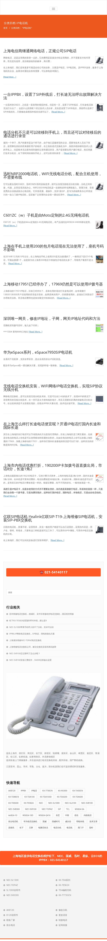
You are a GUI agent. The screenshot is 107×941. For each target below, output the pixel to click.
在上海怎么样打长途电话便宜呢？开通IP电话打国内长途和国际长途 (52, 425)
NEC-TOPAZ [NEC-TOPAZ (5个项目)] (47, 809)
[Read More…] (9, 77)
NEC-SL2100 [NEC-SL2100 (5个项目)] (70, 803)
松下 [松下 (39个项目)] (22, 827)
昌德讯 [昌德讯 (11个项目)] (11, 827)
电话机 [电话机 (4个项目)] (69, 827)
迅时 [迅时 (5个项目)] (91, 827)
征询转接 (63, 925)
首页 (5, 27)
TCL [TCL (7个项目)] (68, 809)
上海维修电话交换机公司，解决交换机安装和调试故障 (32, 646)
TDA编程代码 (65, 890)
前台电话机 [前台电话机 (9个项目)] (13, 821)
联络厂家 (10, 920)
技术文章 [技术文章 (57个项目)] (93, 821)
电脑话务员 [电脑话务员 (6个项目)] (43, 827)
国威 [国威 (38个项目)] (45, 821)
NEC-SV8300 (12, 895)
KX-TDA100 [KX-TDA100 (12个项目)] (29, 796)
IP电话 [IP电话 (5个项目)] (34, 790)
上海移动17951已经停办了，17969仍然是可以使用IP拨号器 (53, 284)
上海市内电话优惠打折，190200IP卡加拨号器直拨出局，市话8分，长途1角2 (52, 467)
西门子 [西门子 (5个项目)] (81, 827)
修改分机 (63, 910)
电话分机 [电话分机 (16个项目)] (57, 827)
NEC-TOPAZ (12, 885)
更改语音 (63, 915)
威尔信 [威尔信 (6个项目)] (68, 821)
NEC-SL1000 (12, 880)
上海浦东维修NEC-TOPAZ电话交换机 (25, 640)
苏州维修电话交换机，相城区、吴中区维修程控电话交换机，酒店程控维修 (41, 614)
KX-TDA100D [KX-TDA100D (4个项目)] (46, 796)
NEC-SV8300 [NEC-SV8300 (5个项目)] (14, 809)
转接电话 (63, 920)
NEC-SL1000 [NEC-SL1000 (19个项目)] (53, 803)
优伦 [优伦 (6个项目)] (76, 815)
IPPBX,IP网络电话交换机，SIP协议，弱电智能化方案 (32, 633)
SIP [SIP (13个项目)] (59, 809)
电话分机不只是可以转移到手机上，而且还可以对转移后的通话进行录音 (52, 134)
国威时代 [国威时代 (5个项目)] (56, 821)
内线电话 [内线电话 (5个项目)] (88, 815)
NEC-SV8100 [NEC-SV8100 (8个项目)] (87, 803)
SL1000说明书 (13, 890)
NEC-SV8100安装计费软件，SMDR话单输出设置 (30, 660)
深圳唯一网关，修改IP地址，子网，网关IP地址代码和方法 (51, 318)
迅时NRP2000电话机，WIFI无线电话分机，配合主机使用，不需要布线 (52, 175)
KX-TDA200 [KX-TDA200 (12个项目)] (62, 796)
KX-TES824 (64, 885)
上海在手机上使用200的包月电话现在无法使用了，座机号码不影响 (53, 247)
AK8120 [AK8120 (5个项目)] (11, 790)
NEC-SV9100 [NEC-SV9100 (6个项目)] (30, 809)
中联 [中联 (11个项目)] (67, 815)
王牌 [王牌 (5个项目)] (31, 827)
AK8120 (10, 910)
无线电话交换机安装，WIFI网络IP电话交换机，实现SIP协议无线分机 (53, 387)
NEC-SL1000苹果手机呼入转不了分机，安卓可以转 (31, 627)
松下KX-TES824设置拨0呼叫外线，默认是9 (28, 620)
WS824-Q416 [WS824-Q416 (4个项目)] (44, 815)
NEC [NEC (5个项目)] (41, 803)
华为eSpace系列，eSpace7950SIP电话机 (37, 352)
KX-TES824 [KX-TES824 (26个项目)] (29, 803)
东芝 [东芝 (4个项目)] (58, 815)
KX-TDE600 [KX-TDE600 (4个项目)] (13, 803)
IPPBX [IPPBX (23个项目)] (23, 790)
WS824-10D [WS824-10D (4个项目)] (28, 815)
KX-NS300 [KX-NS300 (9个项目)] (62, 790)
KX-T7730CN (65, 895)
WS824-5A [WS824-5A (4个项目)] (79, 809)
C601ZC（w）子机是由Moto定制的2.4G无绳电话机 (46, 215)
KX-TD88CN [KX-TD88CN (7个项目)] (13, 796)
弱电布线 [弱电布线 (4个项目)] (80, 821)
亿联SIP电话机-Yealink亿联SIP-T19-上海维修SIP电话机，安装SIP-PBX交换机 (52, 518)
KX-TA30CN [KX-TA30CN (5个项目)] (77, 790)
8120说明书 (12, 915)
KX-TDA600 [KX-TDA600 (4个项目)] (78, 796)
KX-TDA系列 (64, 880)
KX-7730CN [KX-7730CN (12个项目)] (47, 790)
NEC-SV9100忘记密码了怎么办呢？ (24, 653)
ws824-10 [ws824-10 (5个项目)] (12, 815)
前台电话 (10, 925)
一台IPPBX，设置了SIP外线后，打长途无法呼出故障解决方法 (52, 96)
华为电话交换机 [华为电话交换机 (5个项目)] (30, 821)
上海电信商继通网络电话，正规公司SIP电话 (39, 50)
